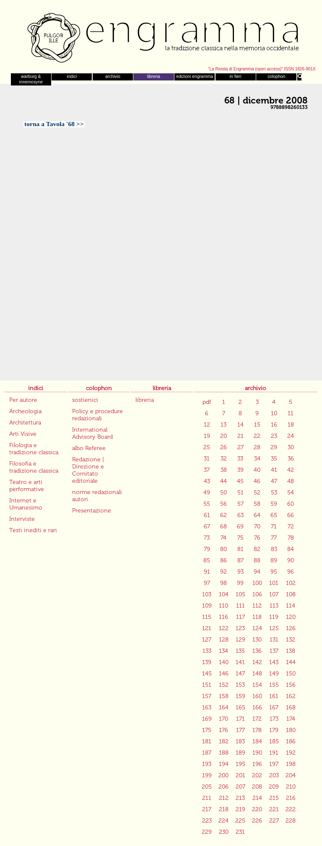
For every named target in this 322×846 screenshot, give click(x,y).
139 (206, 662)
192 (291, 752)
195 (240, 764)
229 (207, 832)
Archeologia (25, 411)
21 (240, 436)
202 (257, 775)
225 (240, 820)
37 (207, 469)
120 (291, 617)
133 (207, 651)
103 (206, 594)
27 (240, 447)
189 (240, 752)
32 (224, 458)
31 (207, 458)
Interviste (22, 519)
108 (291, 594)
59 (273, 503)
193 (206, 764)
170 (223, 718)
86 (223, 560)
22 (257, 436)
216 (291, 798)
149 (274, 673)
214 (257, 798)
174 (290, 718)
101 (273, 583)
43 (207, 481)
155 (274, 684)
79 (207, 549)
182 (224, 741)
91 (207, 571)
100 (257, 583)
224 (223, 820)
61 (207, 515)
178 (257, 730)
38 (224, 469)
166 (257, 707)
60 (290, 503)
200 (223, 775)
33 (240, 458)
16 (274, 424)
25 (206, 447)
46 (257, 481)
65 (273, 515)
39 (240, 469)
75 (240, 537)
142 (257, 662)
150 (291, 673)
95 (273, 571)
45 (240, 481)
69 (240, 526)
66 (290, 515)
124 (257, 628)
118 (257, 617)
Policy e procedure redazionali (97, 415)
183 (240, 741)
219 (240, 809)
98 (223, 583)
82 (257, 549)
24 (290, 436)
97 (207, 583)
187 (206, 752)
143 (273, 662)
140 (224, 662)
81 (240, 549)
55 (206, 503)
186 (291, 741)
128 (224, 639)
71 (274, 526)
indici (72, 76)
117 (240, 617)
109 (207, 605)
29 (273, 447)
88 (257, 560)
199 (207, 775)
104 (224, 594)
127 (206, 639)
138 (290, 651)
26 (223, 447)
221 (274, 809)
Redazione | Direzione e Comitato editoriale (88, 470)
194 (224, 764)
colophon (276, 76)
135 (240, 651)
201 (240, 775)
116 (223, 617)
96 (290, 571)
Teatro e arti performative (26, 486)
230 (224, 832)
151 (206, 684)
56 (223, 503)
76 (257, 537)
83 (274, 549)
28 (257, 447)
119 (273, 617)
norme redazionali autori (97, 496)
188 (224, 752)
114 (290, 605)
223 (207, 820)
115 (206, 617)
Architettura (25, 422)
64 (257, 515)
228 (291, 820)
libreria (153, 76)
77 (274, 537)
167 (273, 707)
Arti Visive (22, 433)
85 (206, 560)
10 (274, 413)
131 (274, 639)
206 (223, 786)
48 (290, 481)
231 (240, 832)
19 (207, 436)
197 (273, 764)
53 (274, 492)
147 (240, 673)
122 (224, 628)
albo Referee (89, 448)
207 (240, 786)
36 (291, 458)
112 (257, 605)
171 (240, 718)
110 (223, 605)
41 (274, 469)
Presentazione (91, 510)
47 (274, 481)
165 (240, 707)
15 (257, 424)
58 (257, 503)
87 (240, 560)
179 (273, 730)
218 (224, 809)
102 (291, 583)
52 (257, 492)
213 (240, 798)
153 (240, 684)
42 (290, 469)
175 (206, 730)
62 (223, 515)
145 (207, 673)
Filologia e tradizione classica (33, 449)
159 (240, 696)
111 (240, 605)
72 (291, 526)
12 (207, 424)
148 (257, 673)
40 (257, 469)
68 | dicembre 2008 (266, 100)
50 (223, 492)
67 (207, 526)
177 (240, 730)
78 (291, 537)
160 (257, 696)
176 (223, 730)
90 (290, 560)
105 (240, 594)
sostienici (85, 400)
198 (291, 764)
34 (257, 458)
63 (240, 515)
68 (223, 526)
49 (206, 492)
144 (291, 662)
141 (240, 662)
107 (273, 594)
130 (257, 639)
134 (223, 651)
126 (291, 628)
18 (291, 424)
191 (273, 752)
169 (207, 718)
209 (274, 786)
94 (257, 571)
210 (291, 786)
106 (257, 594)
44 (223, 481)
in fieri (236, 76)
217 (206, 809)
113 (274, 605)
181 (206, 741)
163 (206, 707)
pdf (207, 402)
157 (206, 696)
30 (291, 447)
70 (257, 526)
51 (240, 492)
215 (274, 798)
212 (224, 798)
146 (224, 673)
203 (274, 775)
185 (274, 741)
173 (274, 718)
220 (257, 809)
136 (257, 651)
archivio (112, 76)
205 (207, 786)
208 (257, 786)
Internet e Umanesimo (25, 504)
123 (240, 628)
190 (257, 752)
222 (291, 809)
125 (274, 628)
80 (223, 549)
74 (223, 537)
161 (273, 696)
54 (290, 492)
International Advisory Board (92, 433)
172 (257, 718)
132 (290, 639)
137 (274, 651)
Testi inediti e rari (33, 530)
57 (240, 503)
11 (290, 413)
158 (224, 696)
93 (240, 571)
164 (224, 707)
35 (274, 458)
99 (240, 583)
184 (257, 741)
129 (240, 639)
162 (291, 696)
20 (223, 436)
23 (274, 436)
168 (291, 707)
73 (207, 537)
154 (257, 684)
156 (291, 684)
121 (206, 628)
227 (274, 820)
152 (224, 684)
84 (290, 549)
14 (240, 424)
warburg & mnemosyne (31, 79)
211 (206, 798)
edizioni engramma (194, 76)
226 (257, 820)
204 (291, 775)
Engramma (161, 35)
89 (273, 560)
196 (257, 764)
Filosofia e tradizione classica (33, 467)
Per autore (23, 400)
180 (291, 730)
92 (223, 571)
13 (223, 424)
